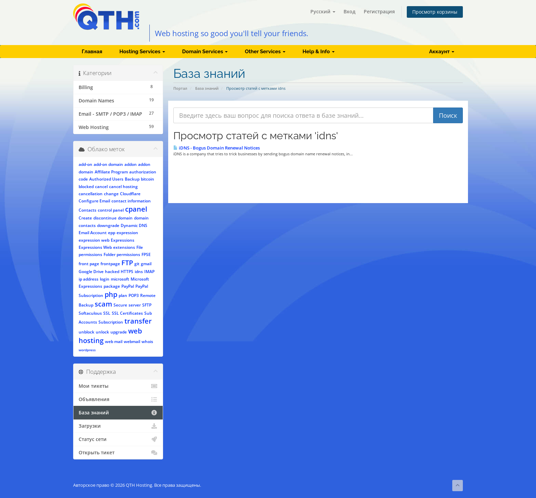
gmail (146, 264)
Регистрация (379, 11)
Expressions (122, 240)
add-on (85, 164)
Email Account (93, 233)
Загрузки (118, 426)
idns (139, 271)
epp (111, 233)
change (111, 194)
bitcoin (147, 179)
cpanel (136, 209)
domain (125, 218)
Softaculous (90, 313)
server (135, 305)
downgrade (108, 225)
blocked (86, 186)
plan (123, 295)
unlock (102, 332)
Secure (120, 305)
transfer (138, 321)
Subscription (110, 322)
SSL (106, 313)
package (112, 286)
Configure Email (94, 201)
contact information (131, 201)
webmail (132, 341)
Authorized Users (106, 179)
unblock (86, 332)
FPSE (146, 254)
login (104, 279)
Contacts (87, 210)
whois (147, 341)
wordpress (87, 349)
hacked (112, 271)
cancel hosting (123, 186)
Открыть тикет (118, 453)
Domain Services (205, 51)
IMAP (149, 271)
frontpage (110, 264)
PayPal (127, 286)
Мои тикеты (118, 386)
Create (85, 218)
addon (130, 164)
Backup (132, 179)
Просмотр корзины (434, 12)
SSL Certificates (127, 313)
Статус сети (118, 439)
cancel (101, 186)
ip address (88, 279)
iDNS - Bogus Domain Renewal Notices (216, 148)
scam (103, 304)
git (136, 264)
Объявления (118, 399)
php (111, 294)
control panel (111, 210)
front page (89, 264)
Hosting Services (142, 51)
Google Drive (91, 271)
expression (127, 233)
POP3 (134, 295)
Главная (92, 51)
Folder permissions (122, 254)
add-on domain (108, 164)
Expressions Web (95, 247)
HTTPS (127, 271)
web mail (113, 341)
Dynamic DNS (134, 225)
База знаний (206, 88)
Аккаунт (441, 51)
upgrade (118, 332)
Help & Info (319, 51)
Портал (180, 88)
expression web (94, 240)
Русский (322, 11)
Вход (350, 11)
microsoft (120, 279)
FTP (127, 262)
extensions (124, 247)
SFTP (146, 305)
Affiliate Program (111, 172)
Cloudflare (130, 194)
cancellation (91, 194)
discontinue (105, 218)
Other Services (265, 51)
